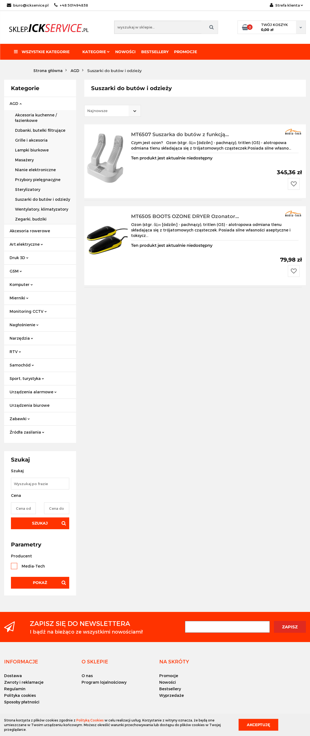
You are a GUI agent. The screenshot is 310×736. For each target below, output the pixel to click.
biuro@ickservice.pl (28, 5)
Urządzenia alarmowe (33, 392)
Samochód (22, 365)
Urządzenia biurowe (30, 405)
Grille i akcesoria (31, 140)
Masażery (24, 159)
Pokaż (40, 582)
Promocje (185, 51)
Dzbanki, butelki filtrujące (40, 130)
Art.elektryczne (26, 244)
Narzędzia (21, 338)
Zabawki (20, 418)
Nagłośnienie (24, 324)
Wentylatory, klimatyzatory (41, 209)
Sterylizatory (27, 189)
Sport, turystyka (27, 378)
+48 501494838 (71, 5)
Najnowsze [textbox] (97, 110)
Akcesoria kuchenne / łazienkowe (36, 118)
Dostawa (13, 675)
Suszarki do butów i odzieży (42, 199)
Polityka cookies (20, 695)
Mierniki (19, 298)
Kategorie (96, 51)
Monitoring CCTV (28, 311)
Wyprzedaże (171, 695)
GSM (16, 271)
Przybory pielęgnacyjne (37, 179)
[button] (21, 661)
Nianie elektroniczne (35, 169)
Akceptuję (258, 724)
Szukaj (40, 523)
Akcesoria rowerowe (30, 230)
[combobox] (112, 111)
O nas (87, 675)
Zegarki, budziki (31, 219)
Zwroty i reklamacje (24, 682)
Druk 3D (19, 257)
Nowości (125, 51)
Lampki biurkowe (32, 150)
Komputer (21, 284)
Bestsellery (155, 51)
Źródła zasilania (27, 432)
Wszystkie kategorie (41, 51)
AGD (16, 103)
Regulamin (14, 688)
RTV (15, 351)
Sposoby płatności (21, 702)
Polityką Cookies (90, 720)
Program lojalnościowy (104, 682)
